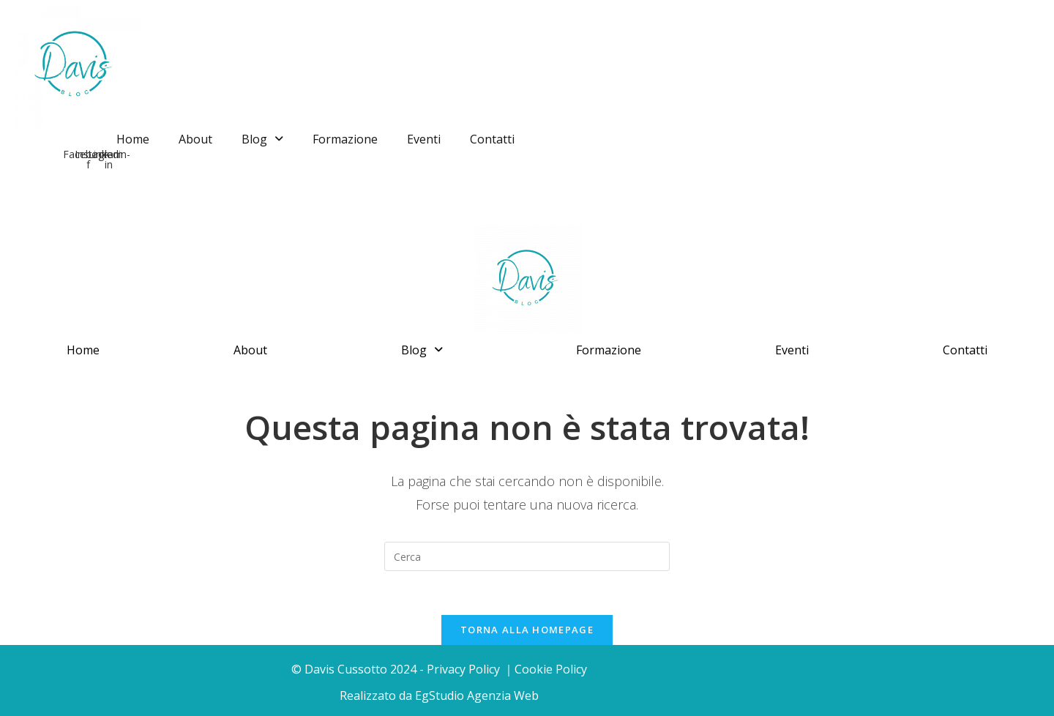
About (195, 139)
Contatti (492, 139)
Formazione (345, 139)
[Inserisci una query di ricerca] (527, 556)
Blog (262, 139)
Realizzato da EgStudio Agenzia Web (439, 695)
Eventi (424, 139)
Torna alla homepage (527, 629)
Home (132, 139)
